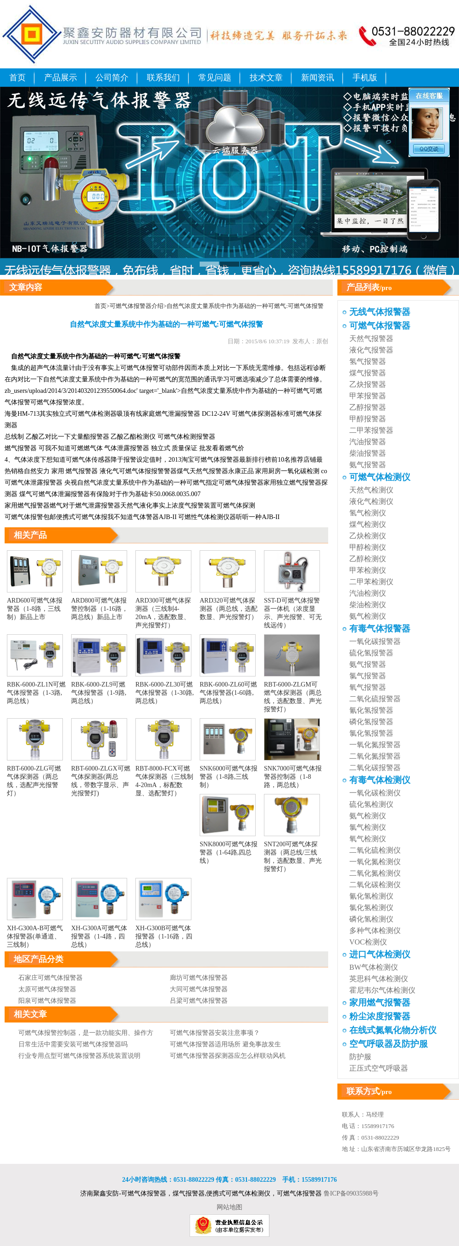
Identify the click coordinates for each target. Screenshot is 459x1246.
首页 (17, 77)
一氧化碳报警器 (375, 641)
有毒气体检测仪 (379, 780)
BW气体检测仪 (373, 967)
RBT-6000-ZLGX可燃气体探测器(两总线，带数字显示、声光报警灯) (100, 777)
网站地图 (229, 1207)
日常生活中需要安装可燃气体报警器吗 (73, 1044)
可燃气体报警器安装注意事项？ (215, 1032)
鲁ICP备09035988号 (351, 1193)
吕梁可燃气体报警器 (199, 1000)
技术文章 (266, 77)
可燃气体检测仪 (379, 477)
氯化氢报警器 (371, 733)
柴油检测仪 (367, 605)
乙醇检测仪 (367, 559)
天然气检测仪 (371, 490)
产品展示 (60, 77)
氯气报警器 (367, 676)
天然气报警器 (209, 471)
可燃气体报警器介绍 (136, 305)
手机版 (365, 77)
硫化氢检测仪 (371, 804)
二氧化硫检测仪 (375, 850)
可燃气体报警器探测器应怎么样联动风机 (227, 1055)
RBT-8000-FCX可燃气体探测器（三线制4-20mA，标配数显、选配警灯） (164, 777)
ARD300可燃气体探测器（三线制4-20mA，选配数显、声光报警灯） (163, 609)
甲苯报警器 (367, 396)
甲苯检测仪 (367, 570)
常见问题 (214, 77)
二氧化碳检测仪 (375, 884)
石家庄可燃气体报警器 (50, 977)
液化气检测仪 (371, 501)
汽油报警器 (367, 442)
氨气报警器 (367, 465)
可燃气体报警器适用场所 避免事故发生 (225, 1044)
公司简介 (112, 77)
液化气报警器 (371, 350)
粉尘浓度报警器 (379, 1016)
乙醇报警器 (367, 407)
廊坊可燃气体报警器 (199, 977)
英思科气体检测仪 (378, 979)
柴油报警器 (367, 453)
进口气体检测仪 (379, 954)
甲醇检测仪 (367, 547)
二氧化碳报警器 (375, 767)
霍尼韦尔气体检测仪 (382, 990)
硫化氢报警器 (371, 653)
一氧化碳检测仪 (375, 793)
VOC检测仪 (368, 942)
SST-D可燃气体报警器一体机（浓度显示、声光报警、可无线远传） (293, 609)
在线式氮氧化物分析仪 (393, 1030)
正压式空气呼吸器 (378, 1068)
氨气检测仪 (367, 616)
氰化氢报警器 (371, 710)
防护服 (360, 1057)
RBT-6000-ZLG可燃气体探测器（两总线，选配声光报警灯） (35, 777)
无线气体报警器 (379, 312)
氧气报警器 (367, 687)
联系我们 (163, 77)
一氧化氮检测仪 (375, 862)
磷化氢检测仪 (371, 919)
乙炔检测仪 (367, 536)
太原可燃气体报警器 (47, 989)
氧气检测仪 (367, 839)
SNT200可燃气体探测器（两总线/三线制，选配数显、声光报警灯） (293, 852)
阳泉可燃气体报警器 (47, 1000)
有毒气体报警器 (379, 628)
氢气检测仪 (367, 513)
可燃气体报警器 (216, 459)
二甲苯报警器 (371, 430)
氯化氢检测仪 (371, 907)
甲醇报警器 (367, 419)
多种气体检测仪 (375, 930)
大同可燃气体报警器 (199, 989)
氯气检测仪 (367, 827)
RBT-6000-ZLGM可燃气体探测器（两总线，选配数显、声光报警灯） (293, 693)
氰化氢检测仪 (371, 896)
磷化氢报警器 (371, 722)
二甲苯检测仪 (371, 582)
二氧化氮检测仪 (375, 873)
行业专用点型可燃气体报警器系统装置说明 (79, 1055)
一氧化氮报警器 (375, 745)
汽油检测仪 (367, 593)
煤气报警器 (367, 373)
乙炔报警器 (367, 384)
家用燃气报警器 (27, 505)
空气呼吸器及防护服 (388, 1044)
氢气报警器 (367, 361)
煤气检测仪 (367, 524)
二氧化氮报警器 (375, 756)
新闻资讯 (317, 77)
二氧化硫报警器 (375, 699)
